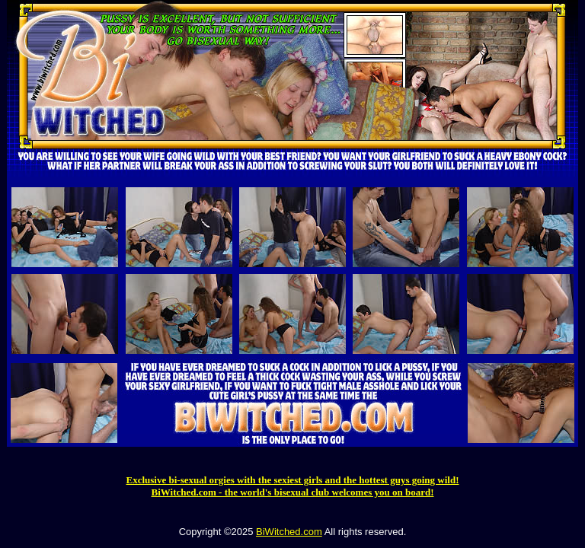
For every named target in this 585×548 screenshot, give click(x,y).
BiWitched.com (289, 531)
